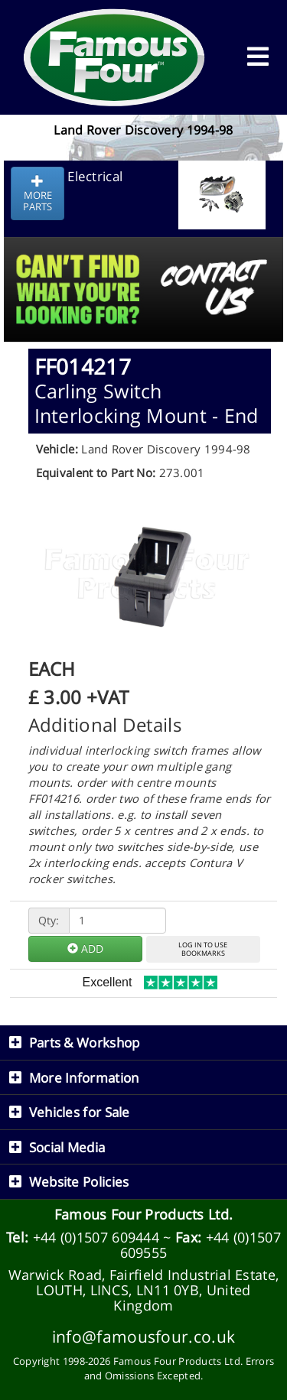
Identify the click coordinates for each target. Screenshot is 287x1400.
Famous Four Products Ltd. (143, 1214)
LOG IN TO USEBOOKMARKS (202, 949)
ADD (85, 948)
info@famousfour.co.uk (143, 1336)
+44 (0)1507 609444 (96, 1237)
